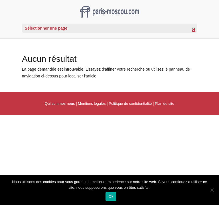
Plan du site (164, 103)
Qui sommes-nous (60, 103)
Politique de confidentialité (130, 103)
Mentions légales (92, 103)
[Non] (212, 190)
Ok (110, 196)
